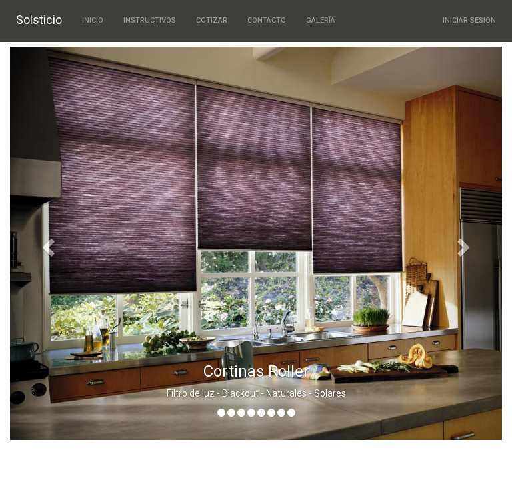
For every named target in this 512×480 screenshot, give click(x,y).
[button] (47, 243)
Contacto (266, 20)
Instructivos (149, 20)
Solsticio (39, 20)
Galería (320, 20)
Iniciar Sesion (469, 20)
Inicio (92, 20)
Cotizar (211, 20)
